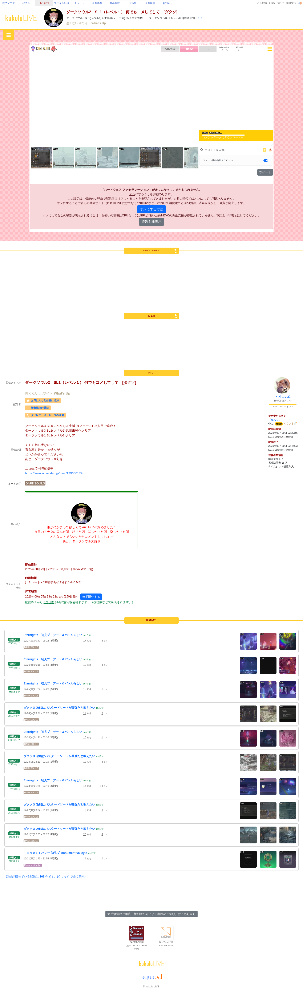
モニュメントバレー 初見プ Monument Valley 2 (55, 853)
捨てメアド (8, 3)
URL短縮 (262, 2)
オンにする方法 (151, 209)
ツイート (265, 172)
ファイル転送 (61, 3)
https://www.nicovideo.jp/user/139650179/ (54, 473)
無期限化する (91, 596)
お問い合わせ (276, 2)
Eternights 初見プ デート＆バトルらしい (53, 635)
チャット (79, 3)
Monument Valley (33, 865)
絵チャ (26, 3)
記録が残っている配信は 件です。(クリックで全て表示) (45, 876)
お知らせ (168, 3)
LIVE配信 (44, 3)
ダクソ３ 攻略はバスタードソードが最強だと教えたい (59, 707)
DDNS (132, 3)
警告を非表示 (151, 221)
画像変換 (150, 3)
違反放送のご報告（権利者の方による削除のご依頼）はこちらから (151, 914)
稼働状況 (291, 2)
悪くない (72, 23)
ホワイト (85, 23)
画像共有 (97, 3)
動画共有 (115, 3)
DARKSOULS (35, 483)
